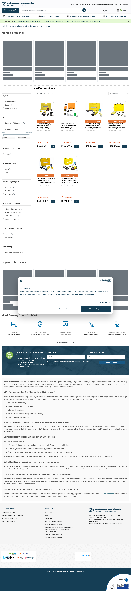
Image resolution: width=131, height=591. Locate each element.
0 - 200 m (10, 194)
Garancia (48, 519)
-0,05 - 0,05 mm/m (13, 213)
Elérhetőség (7, 247)
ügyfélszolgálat (53, 16)
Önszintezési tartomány (12, 228)
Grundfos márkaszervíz (10, 519)
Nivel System (11, 108)
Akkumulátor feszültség (12, 148)
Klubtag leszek (112, 362)
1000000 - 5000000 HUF (15, 123)
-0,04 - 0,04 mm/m (13, 209)
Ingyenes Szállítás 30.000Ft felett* (13, 515)
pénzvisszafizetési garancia (85, 16)
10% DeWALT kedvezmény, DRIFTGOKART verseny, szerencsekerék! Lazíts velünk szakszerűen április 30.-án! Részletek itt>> (58, 21)
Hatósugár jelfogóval (11, 182)
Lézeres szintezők (107, 493)
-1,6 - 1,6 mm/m (12, 219)
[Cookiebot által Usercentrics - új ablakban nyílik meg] (102, 280)
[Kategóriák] (10, 10)
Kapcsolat (48, 512)
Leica (8, 105)
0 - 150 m (9, 191)
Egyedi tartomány (11, 129)
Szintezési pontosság (11, 203)
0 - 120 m (9, 187)
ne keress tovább (120, 16)
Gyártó (5, 96)
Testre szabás (65, 309)
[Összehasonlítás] (53, 116)
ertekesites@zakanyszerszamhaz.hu (104, 4)
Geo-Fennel (10, 101)
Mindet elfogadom (96, 309)
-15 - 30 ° (10, 238)
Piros (8, 169)
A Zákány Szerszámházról (65, 343)
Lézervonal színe (9, 163)
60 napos (72, 16)
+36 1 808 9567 (124, 4)
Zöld (8, 173)
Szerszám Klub (85, 4)
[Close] (76, 2)
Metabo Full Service (8, 522)
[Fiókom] (106, 10)
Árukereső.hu (83, 559)
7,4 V (8, 154)
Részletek (103, 302)
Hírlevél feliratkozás (8, 512)
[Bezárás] (128, 21)
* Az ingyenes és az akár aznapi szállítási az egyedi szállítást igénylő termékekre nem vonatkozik (59, 529)
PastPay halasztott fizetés (54, 534)
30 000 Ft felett (11, 16)
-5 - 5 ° (9, 234)
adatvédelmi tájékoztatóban (69, 362)
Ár (3, 117)
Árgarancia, (110, 16)
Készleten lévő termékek (14, 253)
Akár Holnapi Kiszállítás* (53, 525)
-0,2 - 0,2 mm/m (12, 216)
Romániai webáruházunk (53, 537)
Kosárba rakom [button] (53, 146)
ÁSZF (46, 515)
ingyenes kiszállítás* (23, 16)
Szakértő (44, 16)
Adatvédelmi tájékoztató (53, 522)
